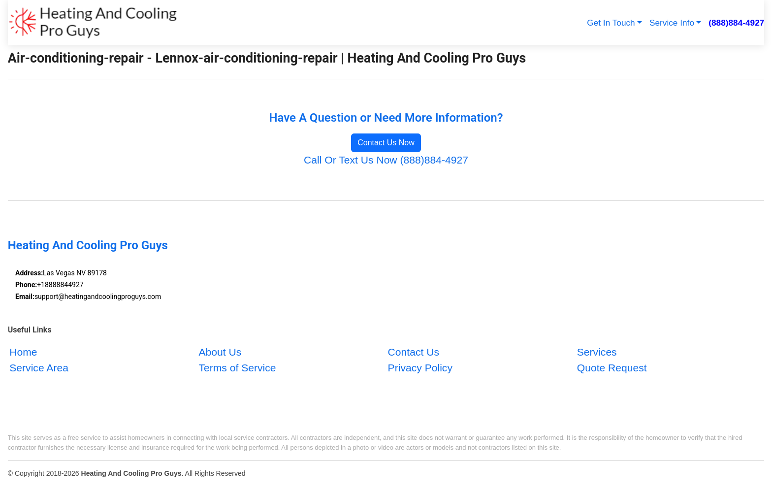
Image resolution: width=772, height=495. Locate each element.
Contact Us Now (386, 142)
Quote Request (612, 367)
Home (23, 352)
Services (597, 352)
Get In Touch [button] (611, 23)
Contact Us (413, 352)
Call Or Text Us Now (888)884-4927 (386, 159)
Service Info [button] (671, 23)
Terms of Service (237, 367)
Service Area (38, 367)
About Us (219, 352)
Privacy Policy (420, 367)
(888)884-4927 (736, 23)
